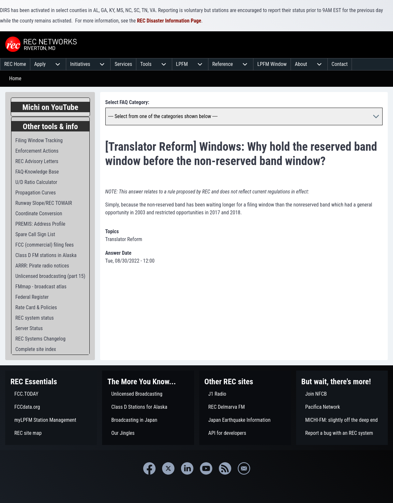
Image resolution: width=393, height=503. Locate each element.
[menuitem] (15, 64)
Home (15, 78)
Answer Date (118, 253)
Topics (112, 231)
